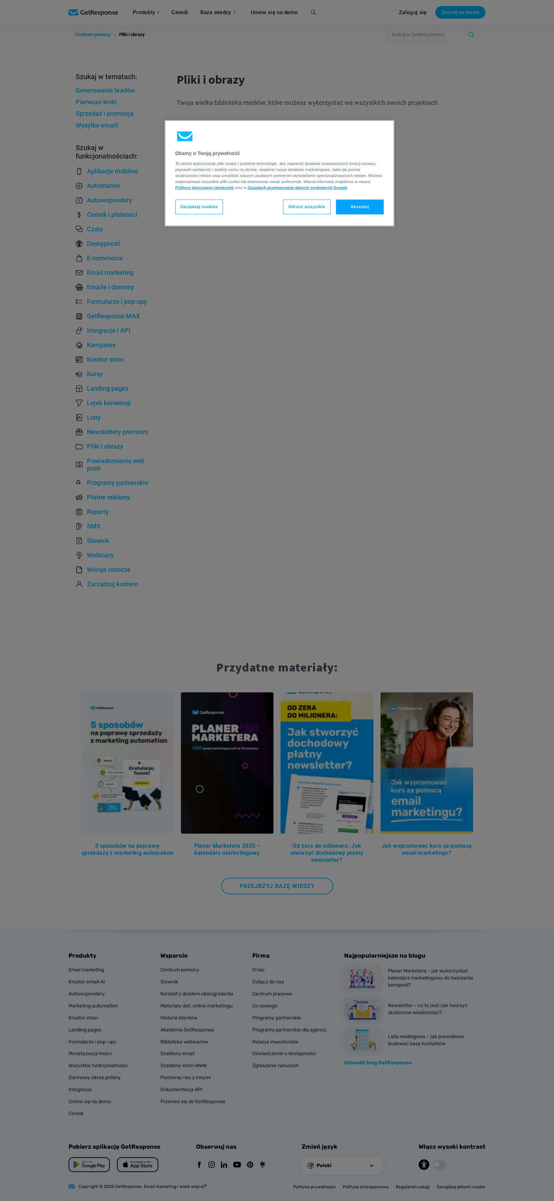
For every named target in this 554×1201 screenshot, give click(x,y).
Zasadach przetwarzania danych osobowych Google (297, 187)
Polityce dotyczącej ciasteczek (204, 187)
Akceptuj (359, 207)
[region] (279, 173)
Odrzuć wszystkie (306, 207)
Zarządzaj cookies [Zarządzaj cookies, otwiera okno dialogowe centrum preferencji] (199, 207)
